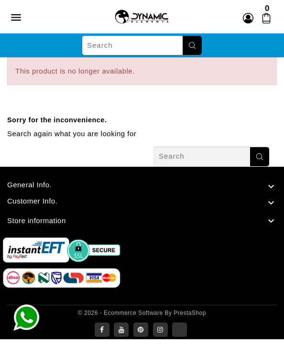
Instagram (160, 329)
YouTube (121, 329)
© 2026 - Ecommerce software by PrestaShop (142, 313)
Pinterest (140, 329)
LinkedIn (179, 329)
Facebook (102, 329)
